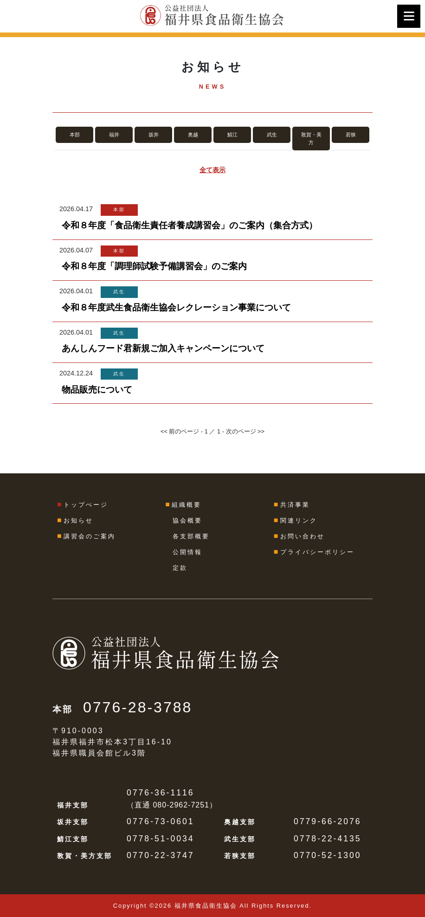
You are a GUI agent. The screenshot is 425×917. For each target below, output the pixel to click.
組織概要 (186, 504)
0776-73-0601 (160, 821)
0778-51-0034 (160, 838)
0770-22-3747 (160, 855)
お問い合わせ (302, 536)
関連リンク (298, 520)
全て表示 (212, 170)
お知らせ (78, 520)
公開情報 (187, 552)
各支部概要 (191, 536)
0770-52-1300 (327, 855)
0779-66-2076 (327, 821)
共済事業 (295, 504)
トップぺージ (86, 504)
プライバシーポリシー (317, 552)
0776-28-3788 (137, 707)
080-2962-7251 (181, 805)
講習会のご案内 (90, 536)
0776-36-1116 (160, 792)
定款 (180, 567)
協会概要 (187, 520)
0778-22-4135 (327, 838)
